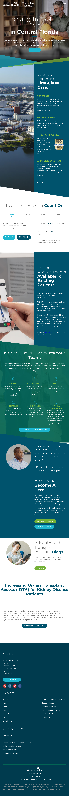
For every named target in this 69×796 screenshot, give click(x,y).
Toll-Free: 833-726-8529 (11, 671)
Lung (58, 214)
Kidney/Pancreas (9, 714)
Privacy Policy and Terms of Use (28, 779)
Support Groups (48, 703)
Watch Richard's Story (44, 526)
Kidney (11, 214)
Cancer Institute (9, 735)
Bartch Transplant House (51, 710)
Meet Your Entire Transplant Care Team (34, 429)
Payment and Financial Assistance (54, 699)
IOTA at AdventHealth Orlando (34, 625)
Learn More (41, 183)
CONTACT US (12, 679)
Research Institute (9, 757)
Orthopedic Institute (10, 753)
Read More (40, 568)
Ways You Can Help (49, 717)
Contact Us (34, 50)
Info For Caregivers (49, 707)
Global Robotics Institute (12, 746)
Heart (28, 214)
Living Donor (7, 721)
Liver (43, 214)
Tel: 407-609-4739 (9, 669)
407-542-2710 (50, 332)
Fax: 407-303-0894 (9, 674)
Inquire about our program (24, 237)
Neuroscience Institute (11, 750)
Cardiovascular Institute (11, 739)
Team (5, 717)
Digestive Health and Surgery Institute (17, 742)
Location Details (47, 714)
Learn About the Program (45, 521)
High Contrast (46, 779)
